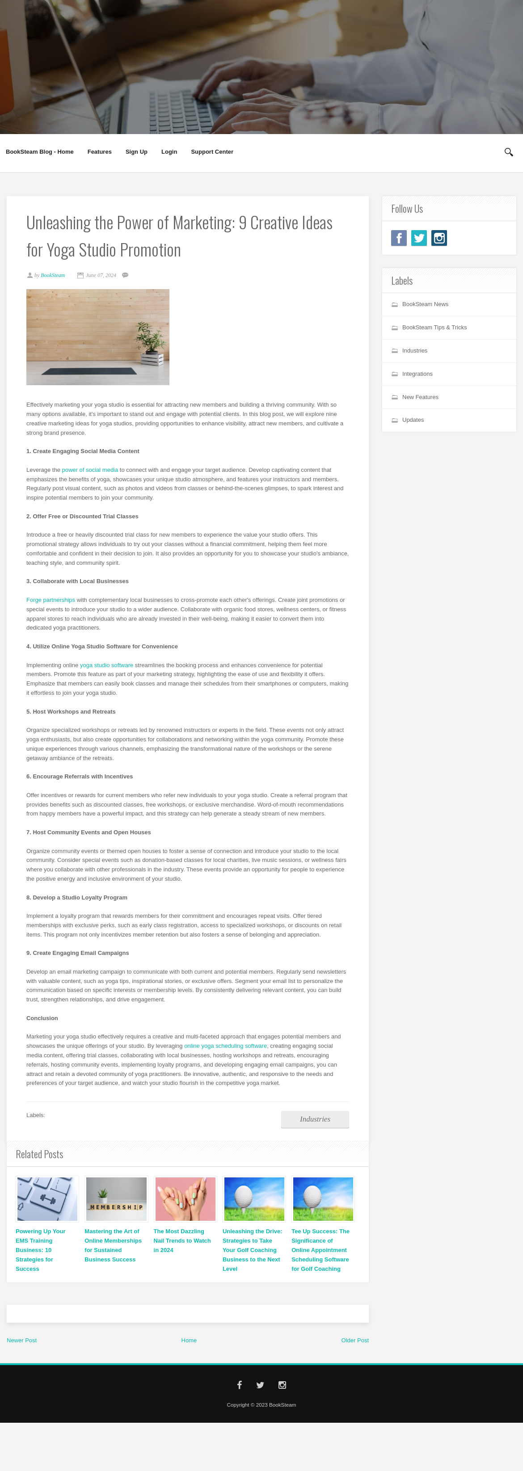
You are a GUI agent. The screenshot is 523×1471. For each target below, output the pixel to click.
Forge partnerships (53, 601)
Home (189, 1352)
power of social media (93, 471)
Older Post (355, 1352)
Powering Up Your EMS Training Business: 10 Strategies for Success (40, 1262)
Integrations (417, 373)
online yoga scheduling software (228, 1056)
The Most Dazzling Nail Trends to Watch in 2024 (182, 1252)
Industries (312, 1130)
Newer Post (22, 1352)
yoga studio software (109, 666)
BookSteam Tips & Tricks (434, 327)
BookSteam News (425, 304)
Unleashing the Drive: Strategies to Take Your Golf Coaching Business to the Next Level (253, 1262)
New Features (420, 397)
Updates (413, 419)
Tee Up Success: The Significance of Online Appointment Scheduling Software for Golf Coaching (320, 1262)
